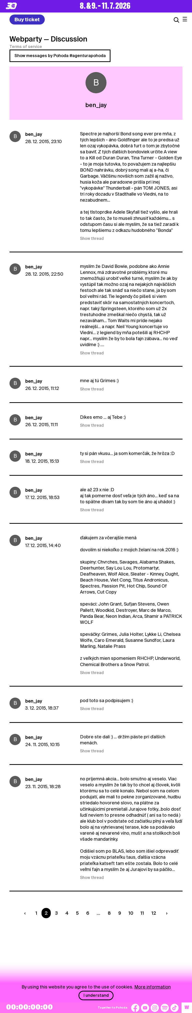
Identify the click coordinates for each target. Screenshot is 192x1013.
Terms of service (26, 47)
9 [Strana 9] (119, 913)
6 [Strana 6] (87, 913)
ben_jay (33, 134)
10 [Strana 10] (130, 913)
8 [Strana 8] (109, 913)
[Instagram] (154, 1007)
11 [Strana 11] (142, 913)
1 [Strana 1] (36, 913)
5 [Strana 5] (77, 913)
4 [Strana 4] (66, 913)
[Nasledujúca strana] (166, 913)
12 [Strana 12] (154, 913)
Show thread (92, 238)
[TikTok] (174, 1007)
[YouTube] (145, 1007)
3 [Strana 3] (56, 913)
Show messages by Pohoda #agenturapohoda (60, 55)
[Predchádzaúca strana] (26, 913)
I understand (96, 995)
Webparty (26, 39)
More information (152, 986)
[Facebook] (135, 1007)
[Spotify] (164, 1007)
